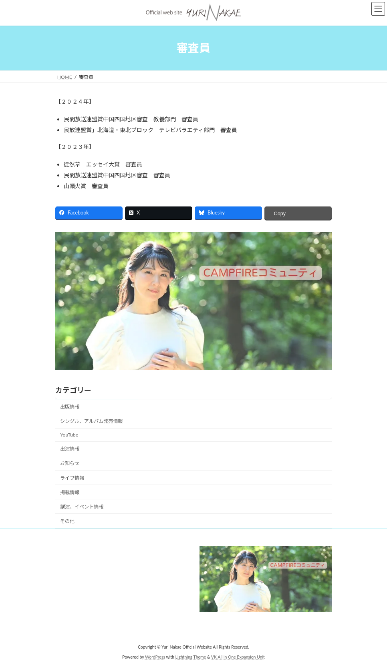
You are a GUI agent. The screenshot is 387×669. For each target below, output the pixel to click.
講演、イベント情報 (81, 507)
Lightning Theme (190, 656)
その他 (67, 521)
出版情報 (69, 407)
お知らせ (69, 463)
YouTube (69, 435)
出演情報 (69, 449)
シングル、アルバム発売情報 (91, 421)
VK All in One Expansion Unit (238, 656)
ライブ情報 (72, 478)
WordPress (155, 656)
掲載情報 (69, 492)
